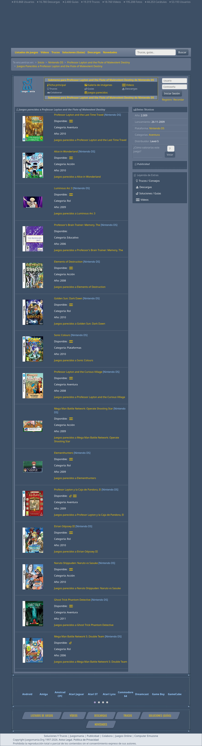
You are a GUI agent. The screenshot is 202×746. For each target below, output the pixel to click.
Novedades (110, 52)
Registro (167, 99)
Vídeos (45, 52)
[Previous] (16, 689)
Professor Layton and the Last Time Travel (79, 114)
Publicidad (93, 736)
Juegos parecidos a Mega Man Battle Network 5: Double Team (90, 661)
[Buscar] (155, 52)
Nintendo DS (55, 62)
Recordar (178, 99)
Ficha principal (57, 85)
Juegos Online (123, 736)
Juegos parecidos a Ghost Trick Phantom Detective (83, 625)
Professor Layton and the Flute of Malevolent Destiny (98, 62)
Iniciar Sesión (172, 93)
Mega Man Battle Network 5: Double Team (79, 636)
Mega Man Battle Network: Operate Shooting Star (83, 408)
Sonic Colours (62, 335)
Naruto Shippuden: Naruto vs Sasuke (76, 563)
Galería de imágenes (100, 85)
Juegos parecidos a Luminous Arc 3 (74, 213)
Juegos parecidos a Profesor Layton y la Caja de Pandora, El (89, 515)
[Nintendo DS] (112, 114)
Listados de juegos (26, 52)
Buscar (182, 52)
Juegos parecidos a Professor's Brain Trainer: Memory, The (88, 250)
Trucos (55, 52)
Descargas (94, 52)
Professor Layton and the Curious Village (78, 372)
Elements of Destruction (68, 261)
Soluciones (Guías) (73, 52)
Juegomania (77, 736)
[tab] (95, 702)
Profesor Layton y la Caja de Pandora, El (77, 489)
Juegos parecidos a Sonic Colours (73, 360)
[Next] (185, 689)
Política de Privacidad (86, 739)
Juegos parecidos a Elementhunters (75, 478)
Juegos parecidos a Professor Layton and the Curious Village (89, 397)
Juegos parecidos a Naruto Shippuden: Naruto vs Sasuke (87, 588)
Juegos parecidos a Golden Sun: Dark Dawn (79, 323)
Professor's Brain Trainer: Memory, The (77, 225)
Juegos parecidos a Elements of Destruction (80, 287)
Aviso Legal (65, 739)
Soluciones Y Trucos (55, 736)
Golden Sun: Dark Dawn (68, 298)
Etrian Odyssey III (64, 526)
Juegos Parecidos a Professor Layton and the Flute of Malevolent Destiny (59, 66)
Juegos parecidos (97, 92)
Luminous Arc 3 (63, 188)
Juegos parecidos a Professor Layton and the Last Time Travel (90, 140)
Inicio (41, 62)
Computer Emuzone (146, 736)
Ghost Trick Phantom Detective (72, 599)
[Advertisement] (101, 26)
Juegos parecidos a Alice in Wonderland (77, 176)
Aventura (154, 134)
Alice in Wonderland (66, 151)
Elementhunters (63, 453)
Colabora (107, 736)
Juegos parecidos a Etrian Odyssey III (76, 551)
